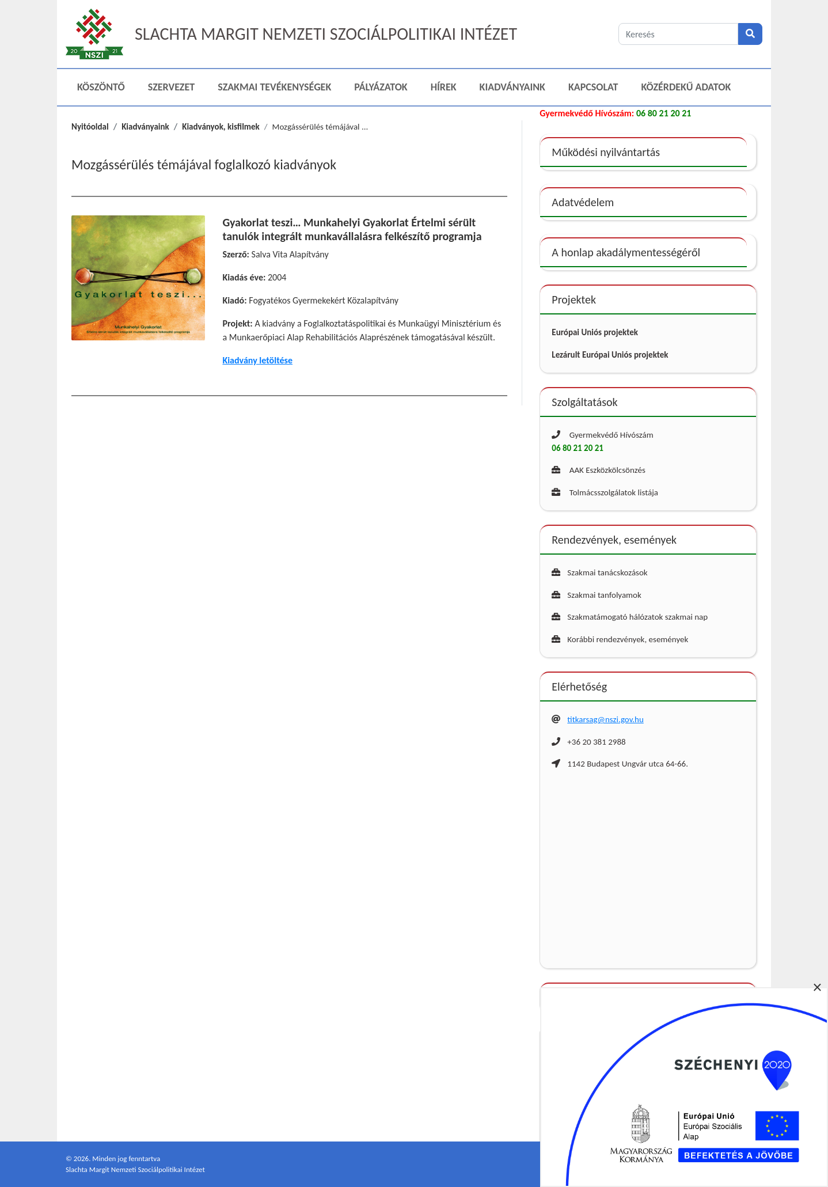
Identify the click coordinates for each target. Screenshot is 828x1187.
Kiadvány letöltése (257, 360)
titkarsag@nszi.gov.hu (605, 719)
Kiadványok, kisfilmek (221, 127)
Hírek (444, 87)
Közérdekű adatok (686, 87)
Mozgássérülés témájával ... (320, 127)
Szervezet (171, 87)
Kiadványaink (512, 87)
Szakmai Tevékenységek (274, 87)
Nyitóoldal (90, 127)
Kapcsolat (593, 87)
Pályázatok (380, 87)
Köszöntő (101, 87)
